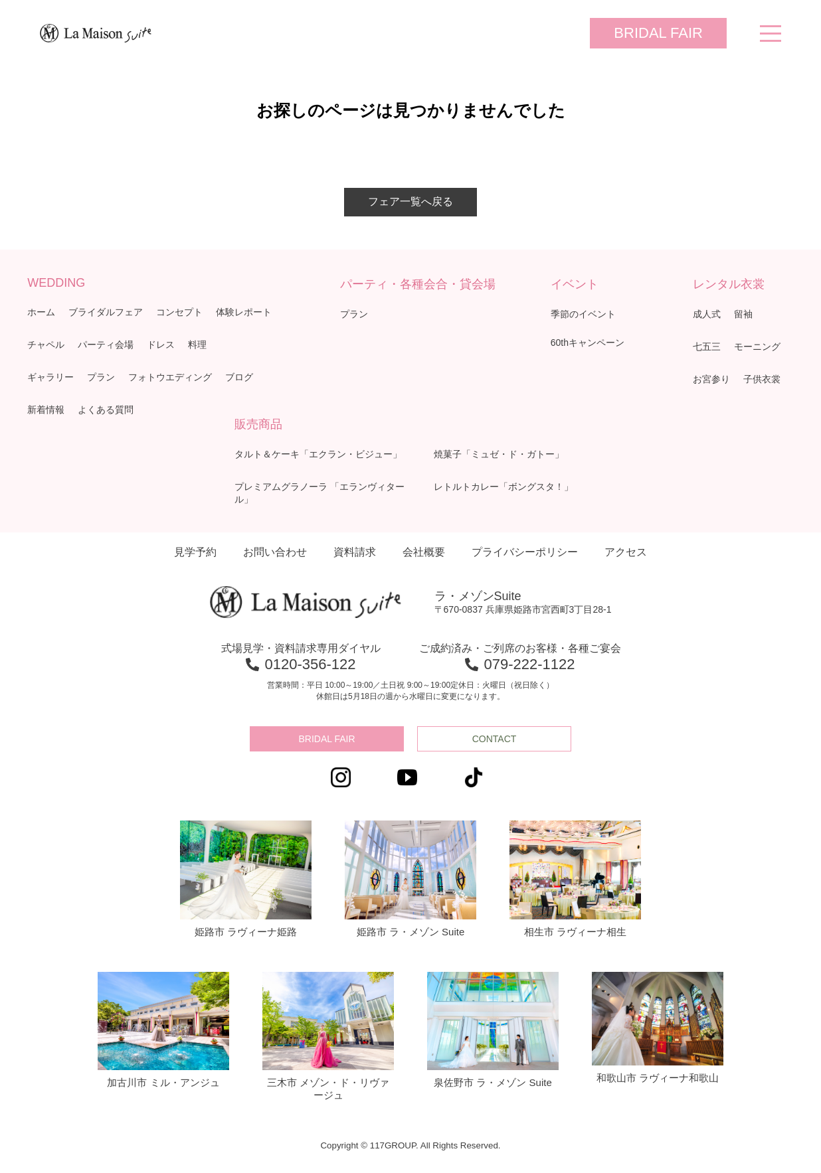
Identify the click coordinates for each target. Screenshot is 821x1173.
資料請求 (354, 552)
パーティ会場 (106, 344)
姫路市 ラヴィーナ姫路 (246, 879)
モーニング (757, 346)
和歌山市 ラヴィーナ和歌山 (657, 1027)
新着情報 (45, 409)
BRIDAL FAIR (658, 33)
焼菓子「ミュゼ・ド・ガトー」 (499, 454)
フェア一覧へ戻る (410, 201)
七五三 (707, 346)
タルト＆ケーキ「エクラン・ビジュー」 (318, 454)
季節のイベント (583, 314)
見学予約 (195, 552)
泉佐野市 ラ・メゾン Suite (493, 1030)
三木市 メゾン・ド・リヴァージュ (328, 1036)
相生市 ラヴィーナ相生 (575, 879)
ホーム (41, 312)
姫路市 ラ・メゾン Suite (410, 879)
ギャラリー (50, 377)
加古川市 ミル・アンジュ (163, 1030)
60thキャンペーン (587, 342)
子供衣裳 (761, 379)
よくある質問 (106, 409)
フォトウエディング (170, 377)
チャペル (45, 344)
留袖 (743, 314)
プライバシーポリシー (525, 552)
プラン (101, 377)
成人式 (707, 314)
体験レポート (244, 312)
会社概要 (424, 552)
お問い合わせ (275, 552)
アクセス (625, 552)
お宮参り (711, 379)
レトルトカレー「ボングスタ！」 (503, 486)
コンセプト (179, 312)
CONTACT (494, 739)
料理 (197, 344)
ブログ (239, 377)
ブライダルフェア (105, 312)
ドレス (161, 344)
